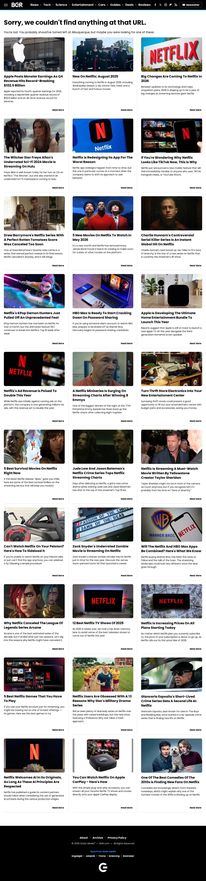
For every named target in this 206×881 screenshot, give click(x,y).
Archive (98, 837)
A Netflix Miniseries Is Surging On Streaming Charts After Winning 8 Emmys (100, 395)
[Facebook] (155, 5)
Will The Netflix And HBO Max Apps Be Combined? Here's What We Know (171, 548)
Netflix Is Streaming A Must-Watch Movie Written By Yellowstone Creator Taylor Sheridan (169, 473)
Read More (58, 110)
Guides (115, 5)
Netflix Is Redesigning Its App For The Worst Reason (103, 159)
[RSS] (176, 5)
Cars (101, 5)
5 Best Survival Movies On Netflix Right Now (30, 470)
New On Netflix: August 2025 (95, 76)
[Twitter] (160, 5)
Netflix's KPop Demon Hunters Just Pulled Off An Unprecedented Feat (32, 315)
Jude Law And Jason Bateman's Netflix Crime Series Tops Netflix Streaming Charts (99, 473)
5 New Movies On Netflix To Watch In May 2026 (102, 237)
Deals (129, 5)
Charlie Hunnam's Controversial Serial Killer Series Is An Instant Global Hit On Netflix (167, 239)
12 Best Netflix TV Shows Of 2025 (98, 623)
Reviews (144, 5)
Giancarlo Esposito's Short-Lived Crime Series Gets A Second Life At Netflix (169, 701)
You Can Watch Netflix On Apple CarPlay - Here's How (99, 779)
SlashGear (128, 856)
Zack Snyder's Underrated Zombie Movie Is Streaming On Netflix (100, 548)
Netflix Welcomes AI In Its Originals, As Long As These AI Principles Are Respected (33, 781)
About (84, 837)
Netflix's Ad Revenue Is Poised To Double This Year (30, 393)
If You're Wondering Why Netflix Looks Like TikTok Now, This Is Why (169, 159)
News (34, 5)
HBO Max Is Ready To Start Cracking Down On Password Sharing (102, 315)
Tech (47, 5)
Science (61, 5)
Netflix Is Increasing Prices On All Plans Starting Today (167, 625)
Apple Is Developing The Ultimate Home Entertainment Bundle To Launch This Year (168, 317)
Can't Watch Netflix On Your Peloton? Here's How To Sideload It (34, 548)
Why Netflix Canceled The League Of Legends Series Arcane (33, 625)
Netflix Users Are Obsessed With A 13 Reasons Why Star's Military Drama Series (102, 700)
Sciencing (114, 856)
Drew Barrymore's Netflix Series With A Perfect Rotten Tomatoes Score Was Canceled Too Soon (34, 239)
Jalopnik (90, 856)
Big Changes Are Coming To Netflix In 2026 (171, 78)
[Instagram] (165, 5)
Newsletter (191, 4)
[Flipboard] (170, 5)
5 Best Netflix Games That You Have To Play (33, 698)
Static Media (87, 844)
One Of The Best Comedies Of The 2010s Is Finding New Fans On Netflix (170, 779)
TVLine (102, 856)
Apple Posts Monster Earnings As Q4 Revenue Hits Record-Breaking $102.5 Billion (33, 80)
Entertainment (83, 5)
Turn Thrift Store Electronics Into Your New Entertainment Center (171, 393)
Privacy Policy (117, 837)
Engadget (77, 856)
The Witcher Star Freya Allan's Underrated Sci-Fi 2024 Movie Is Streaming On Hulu (30, 161)
